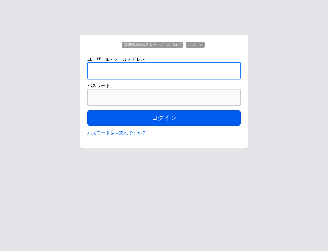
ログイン (164, 117)
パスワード (98, 85)
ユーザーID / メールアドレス (116, 59)
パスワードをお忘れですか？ (116, 133)
